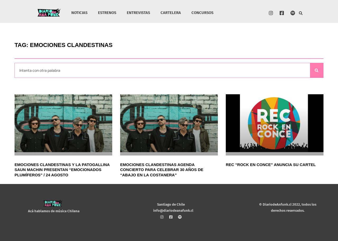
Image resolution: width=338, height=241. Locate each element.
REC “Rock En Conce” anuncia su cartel (271, 164)
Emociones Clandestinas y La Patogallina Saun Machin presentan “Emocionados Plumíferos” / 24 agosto (62, 169)
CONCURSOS (202, 12)
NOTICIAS (79, 12)
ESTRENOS (107, 12)
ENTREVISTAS (138, 12)
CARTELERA (171, 12)
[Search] (316, 70)
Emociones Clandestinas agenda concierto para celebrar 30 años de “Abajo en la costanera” (161, 169)
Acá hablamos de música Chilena (53, 211)
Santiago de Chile (171, 204)
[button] (301, 13)
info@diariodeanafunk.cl (173, 210)
